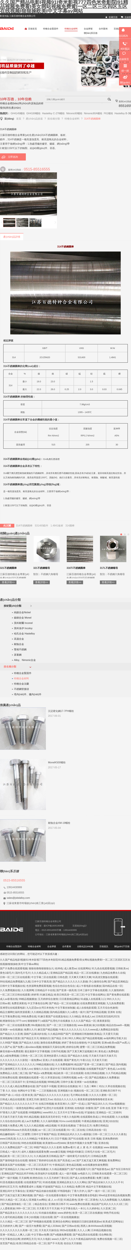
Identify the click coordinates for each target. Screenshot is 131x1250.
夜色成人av (88, 1016)
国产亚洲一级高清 (66, 990)
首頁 (18, 118)
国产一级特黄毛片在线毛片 (75, 1156)
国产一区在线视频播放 (66, 1217)
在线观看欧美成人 (90, 1117)
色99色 (59, 968)
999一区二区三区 (25, 1208)
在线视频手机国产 (96, 1069)
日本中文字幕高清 (41, 981)
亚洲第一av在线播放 (11, 1029)
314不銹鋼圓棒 (92, 118)
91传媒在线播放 (47, 1213)
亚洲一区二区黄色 (88, 1199)
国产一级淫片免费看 (30, 1226)
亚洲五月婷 (32, 1099)
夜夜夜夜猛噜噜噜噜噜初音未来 (95, 1099)
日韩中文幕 (67, 1082)
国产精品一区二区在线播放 (64, 1003)
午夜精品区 (58, 1165)
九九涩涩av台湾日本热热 (40, 1007)
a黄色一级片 (78, 1012)
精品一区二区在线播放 (86, 973)
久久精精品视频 (40, 1012)
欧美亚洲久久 (62, 1103)
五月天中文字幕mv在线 (70, 1112)
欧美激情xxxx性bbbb (54, 1143)
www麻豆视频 (57, 1151)
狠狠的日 (45, 1038)
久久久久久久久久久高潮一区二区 (18, 1230)
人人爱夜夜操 (7, 1208)
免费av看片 (69, 1147)
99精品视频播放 (28, 999)
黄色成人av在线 (116, 1069)
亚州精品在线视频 (36, 1082)
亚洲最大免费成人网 (11, 1125)
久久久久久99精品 (27, 1138)
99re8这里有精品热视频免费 (114, 1195)
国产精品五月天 (30, 1038)
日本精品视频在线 (101, 1230)
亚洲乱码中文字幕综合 (12, 1191)
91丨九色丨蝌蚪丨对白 (91, 1086)
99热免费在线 (29, 1016)
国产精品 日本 (59, 1038)
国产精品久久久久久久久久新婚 (70, 981)
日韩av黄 (5, 1003)
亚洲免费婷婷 (110, 1138)
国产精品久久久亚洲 (11, 1034)
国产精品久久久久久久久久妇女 (51, 1095)
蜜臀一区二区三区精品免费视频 (97, 1047)
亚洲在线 (103, 1143)
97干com (21, 1021)
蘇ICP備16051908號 (54, 925)
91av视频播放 (116, 1103)
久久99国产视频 (9, 1042)
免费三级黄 (102, 1178)
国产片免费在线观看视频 (13, 968)
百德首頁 (30, 29)
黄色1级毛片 (7, 973)
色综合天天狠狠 (72, 1243)
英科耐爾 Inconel (23, 623)
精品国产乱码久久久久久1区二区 (109, 1204)
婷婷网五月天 (28, 1239)
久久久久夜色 (118, 1134)
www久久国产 (59, 1239)
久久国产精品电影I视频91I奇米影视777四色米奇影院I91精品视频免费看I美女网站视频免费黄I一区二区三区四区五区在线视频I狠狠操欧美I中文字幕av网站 (64, 6)
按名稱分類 (53, 118)
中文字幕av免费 (40, 1234)
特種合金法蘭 (21, 683)
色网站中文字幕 (26, 1090)
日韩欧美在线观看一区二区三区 (109, 1173)
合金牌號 (88, 28)
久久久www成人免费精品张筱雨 (100, 1029)
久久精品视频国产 (59, 1169)
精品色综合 (41, 1204)
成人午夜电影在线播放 (88, 986)
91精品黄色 (70, 1199)
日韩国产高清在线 (10, 1143)
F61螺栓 (108, 113)
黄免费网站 (114, 1160)
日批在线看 (46, 1217)
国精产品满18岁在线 (35, 1034)
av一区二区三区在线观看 (52, 1130)
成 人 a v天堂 (55, 1199)
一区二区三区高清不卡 (12, 1082)
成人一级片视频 (68, 1173)
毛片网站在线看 (79, 1095)
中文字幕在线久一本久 (73, 1208)
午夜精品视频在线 (92, 1121)
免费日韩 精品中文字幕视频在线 (93, 1186)
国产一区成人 (78, 1103)
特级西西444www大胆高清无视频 (18, 1130)
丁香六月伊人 (79, 1191)
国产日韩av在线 (70, 1226)
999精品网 (53, 1082)
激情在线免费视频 (50, 1042)
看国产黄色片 (71, 1060)
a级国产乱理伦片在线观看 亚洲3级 (54, 1108)
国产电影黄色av (100, 1169)
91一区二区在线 (76, 1130)
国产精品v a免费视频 (40, 1073)
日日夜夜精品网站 (69, 999)
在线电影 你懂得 (84, 1108)
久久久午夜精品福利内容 (82, 1239)
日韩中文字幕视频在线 (12, 986)
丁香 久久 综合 (8, 1090)
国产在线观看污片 (80, 1169)
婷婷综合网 (72, 1047)
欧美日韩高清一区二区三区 (69, 994)
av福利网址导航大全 (115, 1038)
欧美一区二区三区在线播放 (87, 1213)
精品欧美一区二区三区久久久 (16, 1156)
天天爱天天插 (110, 1034)
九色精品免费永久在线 (112, 973)
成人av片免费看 (30, 1121)
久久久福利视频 (49, 1121)
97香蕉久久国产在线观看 (14, 1112)
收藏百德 (113, 17)
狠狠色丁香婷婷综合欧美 (42, 1160)
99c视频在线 (38, 1025)
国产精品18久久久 (97, 1103)
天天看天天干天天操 (48, 1208)
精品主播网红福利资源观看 (15, 1012)
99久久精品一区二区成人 (14, 1199)
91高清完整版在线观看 (105, 977)
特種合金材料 (71, 28)
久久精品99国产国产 (59, 1034)
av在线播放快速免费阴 (95, 1165)
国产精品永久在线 (29, 1042)
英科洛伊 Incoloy (23, 628)
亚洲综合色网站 (61, 1221)
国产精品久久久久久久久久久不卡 (18, 1103)
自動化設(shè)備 (85, 946)
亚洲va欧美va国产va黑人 (115, 1042)
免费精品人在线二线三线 (13, 1073)
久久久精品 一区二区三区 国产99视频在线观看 (25, 1221)
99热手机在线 (111, 1213)
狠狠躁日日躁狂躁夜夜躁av (87, 1221)
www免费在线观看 (80, 1204)
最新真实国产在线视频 (12, 1165)
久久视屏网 (27, 990)
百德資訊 (118, 28)
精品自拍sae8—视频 (117, 1025)
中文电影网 (94, 1042)
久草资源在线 (52, 1077)
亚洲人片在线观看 (53, 1060)
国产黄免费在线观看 (118, 994)
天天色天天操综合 (49, 1230)
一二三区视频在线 (46, 1090)
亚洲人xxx (27, 1069)
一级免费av (35, 1060)
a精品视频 (50, 1125)
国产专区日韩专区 (121, 1169)
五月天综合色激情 (107, 1007)
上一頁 (1, 222)
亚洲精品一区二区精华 (108, 1112)
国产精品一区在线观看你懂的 (50, 1195)
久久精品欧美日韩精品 (46, 1156)
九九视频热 (124, 1199)
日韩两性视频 (68, 1077)
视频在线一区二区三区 (86, 1090)
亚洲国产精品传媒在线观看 (41, 1191)
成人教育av (70, 968)
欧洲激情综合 (7, 1021)
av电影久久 (84, 1173)
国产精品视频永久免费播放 (104, 1077)
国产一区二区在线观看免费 (15, 1025)
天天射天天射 (99, 1060)
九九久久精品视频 (34, 1125)
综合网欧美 (105, 1234)
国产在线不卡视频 (46, 1086)
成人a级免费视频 (9, 1055)
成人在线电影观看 (86, 1007)
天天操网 (24, 1178)
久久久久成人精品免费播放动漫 (17, 1086)
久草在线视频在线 (115, 1086)
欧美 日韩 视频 (93, 1138)
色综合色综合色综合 (63, 986)
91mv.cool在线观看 (69, 1121)
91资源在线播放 (66, 1125)
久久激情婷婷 (116, 990)
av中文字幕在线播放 (36, 1169)
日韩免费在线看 (8, 1077)
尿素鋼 (17, 654)
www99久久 (49, 1112)
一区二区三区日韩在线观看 (15, 994)
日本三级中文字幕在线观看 (92, 990)
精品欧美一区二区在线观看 (68, 1073)
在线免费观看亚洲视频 (92, 1003)
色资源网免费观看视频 (38, 986)
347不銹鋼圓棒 (92, 568)
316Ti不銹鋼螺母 (59, 568)
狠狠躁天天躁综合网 (53, 1047)
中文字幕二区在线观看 (43, 977)
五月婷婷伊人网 (8, 1226)
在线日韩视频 (46, 1103)
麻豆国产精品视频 (48, 1029)
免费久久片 (30, 1029)
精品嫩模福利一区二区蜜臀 (15, 1134)
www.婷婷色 (64, 1213)
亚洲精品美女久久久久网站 (72, 1182)
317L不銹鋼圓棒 (26, 568)
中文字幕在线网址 (95, 994)
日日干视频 (60, 1138)
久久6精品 (75, 1016)
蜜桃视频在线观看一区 (31, 1077)
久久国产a (5, 1047)
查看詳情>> (25, 582)
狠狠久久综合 (41, 1069)
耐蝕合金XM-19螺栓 (59, 823)
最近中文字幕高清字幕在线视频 (67, 1069)
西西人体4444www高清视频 (96, 1226)
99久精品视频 (31, 1117)
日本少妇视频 (31, 1217)
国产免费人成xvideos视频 (27, 1047)
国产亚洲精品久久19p (12, 1169)
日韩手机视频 (58, 1051)
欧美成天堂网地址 (113, 1221)
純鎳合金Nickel (22, 612)
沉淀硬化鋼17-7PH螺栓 (61, 711)
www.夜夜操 (84, 1025)
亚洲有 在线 (114, 1012)
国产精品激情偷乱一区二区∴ (17, 1204)
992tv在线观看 (68, 1230)
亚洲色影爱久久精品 (55, 1055)
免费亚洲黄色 (19, 1003)
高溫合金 (19, 639)
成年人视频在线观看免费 (35, 1151)
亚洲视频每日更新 (10, 1038)
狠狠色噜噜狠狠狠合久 (41, 968)
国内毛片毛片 (22, 973)
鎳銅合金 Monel (22, 617)
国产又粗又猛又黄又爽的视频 (16, 1195)
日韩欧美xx (122, 968)
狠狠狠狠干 (34, 1021)
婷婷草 (35, 994)
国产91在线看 (76, 1138)
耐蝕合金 (19, 644)
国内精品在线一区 (112, 986)
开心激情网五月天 (10, 1069)
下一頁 (55, 222)
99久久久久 (113, 999)
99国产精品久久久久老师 (47, 1147)
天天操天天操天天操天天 (102, 1055)
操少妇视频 (98, 1025)
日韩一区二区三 (101, 1134)
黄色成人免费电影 (108, 1051)
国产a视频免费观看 (60, 1234)
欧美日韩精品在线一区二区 (31, 1243)
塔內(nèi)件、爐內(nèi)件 (27, 694)
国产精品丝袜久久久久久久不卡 (105, 1182)
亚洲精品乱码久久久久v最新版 (74, 1134)
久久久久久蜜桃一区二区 (102, 1095)
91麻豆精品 (46, 994)
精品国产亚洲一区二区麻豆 (89, 1064)
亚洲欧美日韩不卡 (110, 1090)
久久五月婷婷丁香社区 (56, 1178)
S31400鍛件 (41, 525)
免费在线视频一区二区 (109, 1239)
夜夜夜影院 (103, 1021)
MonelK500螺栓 (57, 762)
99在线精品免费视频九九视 (15, 981)
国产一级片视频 (8, 1178)
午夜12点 (85, 1060)
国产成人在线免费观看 (82, 1178)
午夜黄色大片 (45, 1138)
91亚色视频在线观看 (11, 1182)
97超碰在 (90, 1112)
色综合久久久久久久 (65, 1099)
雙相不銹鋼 (20, 649)
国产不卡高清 (54, 1243)
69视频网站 (35, 1112)
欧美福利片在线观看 (46, 1173)
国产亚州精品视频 (96, 1012)
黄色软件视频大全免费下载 (82, 1143)
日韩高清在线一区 (96, 1130)
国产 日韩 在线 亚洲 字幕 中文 (110, 1108)
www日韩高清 (7, 1138)
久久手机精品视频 (116, 1073)
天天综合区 (6, 1108)
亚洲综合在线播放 (67, 1086)
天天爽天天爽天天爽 (80, 977)
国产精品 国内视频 (115, 1064)
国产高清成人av (66, 1160)
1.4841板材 (57, 525)
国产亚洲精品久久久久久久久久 (17, 1064)
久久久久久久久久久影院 (13, 1060)
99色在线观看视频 (31, 1143)
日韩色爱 (62, 977)
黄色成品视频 (73, 1165)
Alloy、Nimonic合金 (25, 660)
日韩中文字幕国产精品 (43, 1134)
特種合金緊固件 (50, 28)
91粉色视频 (49, 1182)
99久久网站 (74, 1038)
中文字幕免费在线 (10, 1016)
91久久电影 (43, 1239)
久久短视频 (122, 1117)
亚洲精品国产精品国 (61, 973)
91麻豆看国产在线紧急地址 (53, 1016)
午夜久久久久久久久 (70, 1029)
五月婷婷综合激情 (48, 999)
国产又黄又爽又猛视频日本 (82, 1051)
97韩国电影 (63, 1191)
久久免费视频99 (64, 1064)
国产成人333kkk (51, 1226)
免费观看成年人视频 (30, 1186)
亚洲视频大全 (65, 1090)
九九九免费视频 (108, 1199)
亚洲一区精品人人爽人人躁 (15, 1234)
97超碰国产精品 (51, 1186)
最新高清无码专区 (50, 1117)
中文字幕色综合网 (38, 1003)
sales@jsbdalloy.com (18, 898)
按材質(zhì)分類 (12, 606)
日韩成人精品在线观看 (12, 1099)
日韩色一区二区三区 (31, 1055)
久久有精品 (68, 1186)
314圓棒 (70, 525)
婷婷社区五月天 (8, 1186)
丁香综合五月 (84, 1125)
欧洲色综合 (36, 1178)
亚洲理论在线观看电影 (12, 1007)
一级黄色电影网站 (24, 1108)
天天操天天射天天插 (11, 1117)
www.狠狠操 (110, 1147)
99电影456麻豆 (75, 1151)
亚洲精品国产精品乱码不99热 (17, 1173)
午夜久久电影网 (70, 1117)
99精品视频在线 (45, 1064)
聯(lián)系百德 (90, 33)
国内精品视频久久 (60, 1012)
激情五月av (46, 1099)
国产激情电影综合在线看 (13, 1160)
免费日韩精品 (100, 1125)
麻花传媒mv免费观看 (11, 1051)
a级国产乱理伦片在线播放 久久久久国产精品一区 (68, 1021)
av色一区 (82, 1077)
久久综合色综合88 (10, 1121)
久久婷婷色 (93, 1208)
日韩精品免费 (98, 1156)
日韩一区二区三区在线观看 (15, 977)
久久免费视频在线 (10, 990)
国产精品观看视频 (92, 1038)
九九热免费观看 (115, 1003)
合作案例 (103, 28)
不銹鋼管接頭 (21, 689)
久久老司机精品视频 (11, 1217)
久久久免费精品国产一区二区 (16, 1147)
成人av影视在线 (9, 999)
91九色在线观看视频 (103, 968)
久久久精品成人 (40, 973)
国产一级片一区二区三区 (101, 1191)
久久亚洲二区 (108, 1208)
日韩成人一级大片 (10, 1151)
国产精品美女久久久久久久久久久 (18, 1213)
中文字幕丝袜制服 (65, 1007)
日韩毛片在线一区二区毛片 (100, 1151)
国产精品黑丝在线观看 (85, 1234)
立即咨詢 (13, 157)
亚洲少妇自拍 (110, 1121)
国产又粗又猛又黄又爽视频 (91, 1160)
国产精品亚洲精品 (118, 981)
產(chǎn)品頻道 (34, 118)
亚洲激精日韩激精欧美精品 (87, 1034)
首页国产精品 (7, 1243)
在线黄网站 (84, 968)
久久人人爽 (83, 1230)
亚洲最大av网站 (38, 1199)
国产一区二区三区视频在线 (61, 1025)
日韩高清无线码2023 (107, 1016)
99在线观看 (108, 1117)
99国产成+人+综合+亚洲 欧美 (16, 1095)
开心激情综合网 (97, 981)
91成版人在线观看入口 (93, 999)
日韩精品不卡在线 (45, 990)
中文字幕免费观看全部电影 (82, 1195)
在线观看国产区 (32, 1182)
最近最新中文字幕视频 (37, 1051)
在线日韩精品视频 (94, 1073)
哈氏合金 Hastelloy (24, 633)
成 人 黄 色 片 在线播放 (90, 1147)
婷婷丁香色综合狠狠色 (74, 1042)
